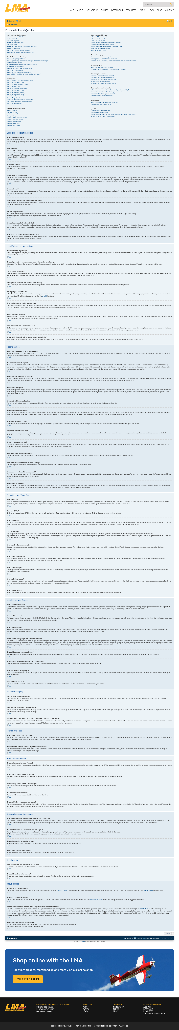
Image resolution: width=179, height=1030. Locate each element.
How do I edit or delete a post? (16, 82)
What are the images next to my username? (20, 68)
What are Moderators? (98, 39)
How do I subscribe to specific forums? (102, 94)
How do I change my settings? (16, 59)
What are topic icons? (13, 125)
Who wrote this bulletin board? (100, 110)
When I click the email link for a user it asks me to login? (24, 74)
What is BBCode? (12, 110)
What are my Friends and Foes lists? (102, 67)
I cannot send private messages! (101, 57)
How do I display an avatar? (15, 70)
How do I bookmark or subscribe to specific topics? (106, 92)
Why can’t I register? (13, 40)
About (80, 10)
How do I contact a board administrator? (103, 116)
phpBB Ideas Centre (96, 900)
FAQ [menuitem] (20, 21)
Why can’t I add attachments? (16, 94)
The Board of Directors (154, 1013)
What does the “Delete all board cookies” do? (20, 52)
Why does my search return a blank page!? (104, 79)
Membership (92, 10)
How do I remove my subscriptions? (102, 95)
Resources (131, 10)
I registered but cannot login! (15, 42)
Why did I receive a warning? (15, 96)
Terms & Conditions (84, 1026)
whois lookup (143, 909)
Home (71, 10)
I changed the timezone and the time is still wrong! (22, 64)
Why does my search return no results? (103, 77)
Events (104, 10)
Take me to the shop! (28, 979)
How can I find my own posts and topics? (103, 83)
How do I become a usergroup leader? (102, 44)
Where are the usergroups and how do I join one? (106, 42)
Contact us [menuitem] (130, 938)
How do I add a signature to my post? (18, 84)
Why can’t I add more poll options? (17, 88)
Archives (147, 1007)
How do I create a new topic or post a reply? (20, 80)
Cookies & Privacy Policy (61, 1026)
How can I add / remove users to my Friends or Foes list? (108, 69)
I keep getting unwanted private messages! (104, 59)
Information (117, 10)
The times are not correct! (14, 62)
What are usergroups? (98, 40)
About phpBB (148, 890)
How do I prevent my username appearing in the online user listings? (27, 60)
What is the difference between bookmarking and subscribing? (110, 90)
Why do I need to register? (15, 37)
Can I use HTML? (12, 112)
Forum (143, 10)
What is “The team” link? (98, 50)
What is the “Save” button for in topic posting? (20, 100)
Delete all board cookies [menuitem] (152, 938)
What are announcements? (15, 120)
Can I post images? (12, 116)
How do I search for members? (100, 81)
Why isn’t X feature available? (100, 112)
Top (9, 143)
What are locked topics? (14, 123)
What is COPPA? (12, 39)
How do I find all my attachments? (101, 104)
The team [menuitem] (139, 938)
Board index (13, 938)
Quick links (12, 21)
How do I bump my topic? (14, 103)
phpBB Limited (62, 890)
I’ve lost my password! (13, 48)
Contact (169, 10)
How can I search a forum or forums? (102, 76)
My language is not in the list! (15, 66)
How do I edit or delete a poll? (16, 90)
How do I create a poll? (14, 86)
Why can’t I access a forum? (15, 92)
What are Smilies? (12, 114)
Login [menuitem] (170, 21)
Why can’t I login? (12, 44)
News (151, 10)
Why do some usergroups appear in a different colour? (107, 46)
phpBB (44, 296)
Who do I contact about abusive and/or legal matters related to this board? (113, 114)
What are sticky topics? (14, 121)
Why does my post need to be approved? (19, 101)
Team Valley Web (121, 1026)
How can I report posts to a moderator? (18, 98)
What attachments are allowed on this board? (105, 102)
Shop (159, 10)
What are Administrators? (99, 37)
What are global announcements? (17, 118)
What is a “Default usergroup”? (100, 48)
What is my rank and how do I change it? (19, 72)
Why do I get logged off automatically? (18, 50)
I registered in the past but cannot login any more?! (22, 46)
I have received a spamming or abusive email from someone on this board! (113, 60)
